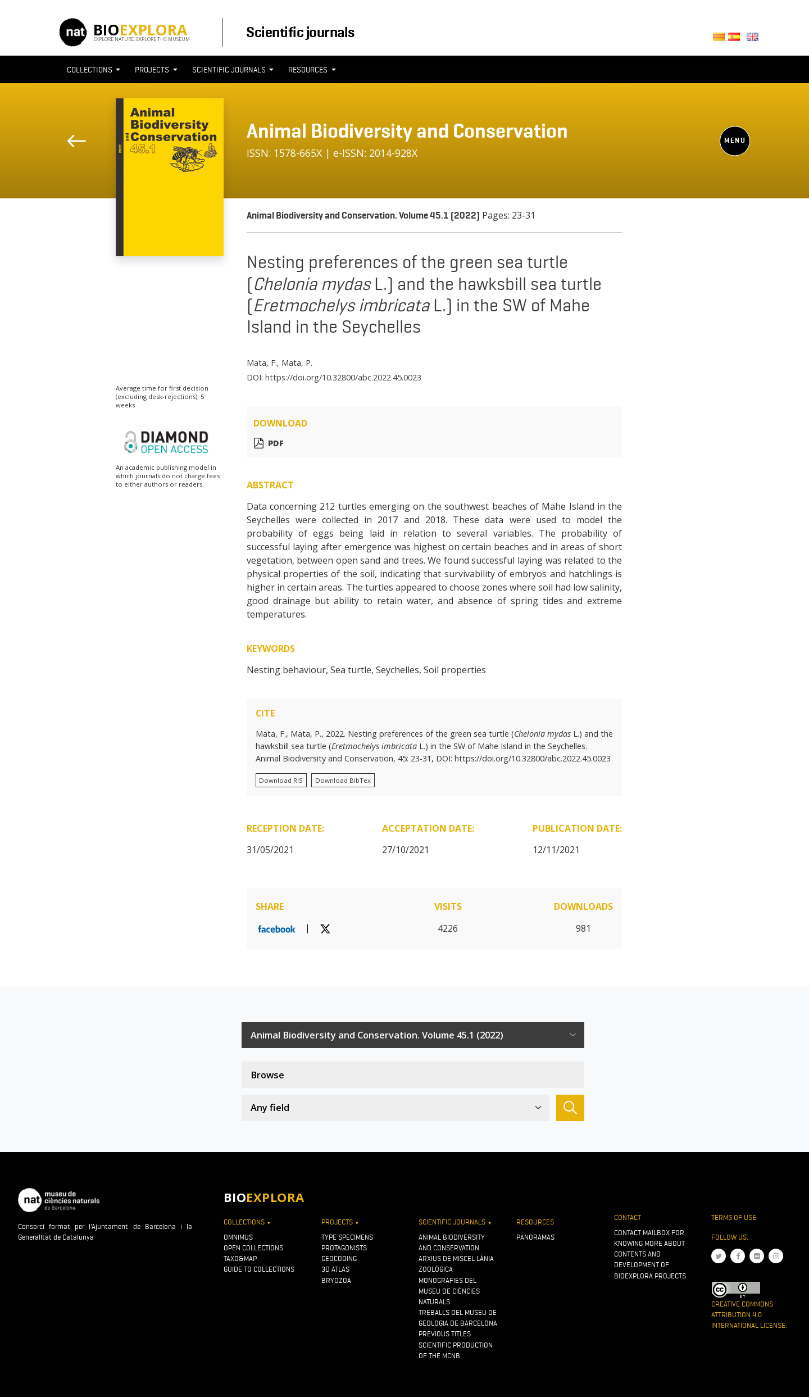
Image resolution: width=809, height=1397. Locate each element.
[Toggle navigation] (729, 90)
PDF (276, 443)
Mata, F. (262, 362)
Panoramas (535, 1237)
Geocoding (339, 1258)
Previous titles (445, 1334)
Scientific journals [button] (229, 69)
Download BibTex (343, 780)
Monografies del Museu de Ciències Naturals (449, 1291)
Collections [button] (90, 69)
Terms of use (733, 1217)
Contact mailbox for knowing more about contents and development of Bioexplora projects (650, 1254)
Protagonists (344, 1248)
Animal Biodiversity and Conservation (407, 131)
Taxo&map (240, 1258)
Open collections (253, 1248)
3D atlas (335, 1269)
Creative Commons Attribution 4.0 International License (748, 1315)
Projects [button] (153, 69)
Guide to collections (259, 1269)
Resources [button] (308, 69)
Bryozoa (336, 1280)
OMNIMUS (238, 1237)
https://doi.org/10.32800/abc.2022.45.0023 (343, 377)
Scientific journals (300, 32)
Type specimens (347, 1237)
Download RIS (281, 780)
